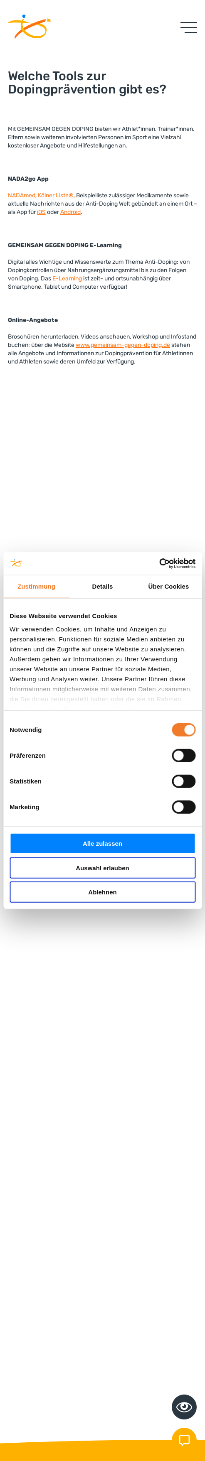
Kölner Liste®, (56, 195)
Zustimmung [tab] (36, 586)
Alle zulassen (102, 843)
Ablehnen (102, 892)
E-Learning (67, 278)
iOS (41, 212)
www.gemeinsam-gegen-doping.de (123, 345)
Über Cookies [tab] (168, 586)
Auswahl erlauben (102, 867)
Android (70, 212)
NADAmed (21, 195)
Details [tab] (102, 586)
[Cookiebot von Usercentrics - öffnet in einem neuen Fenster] (159, 563)
